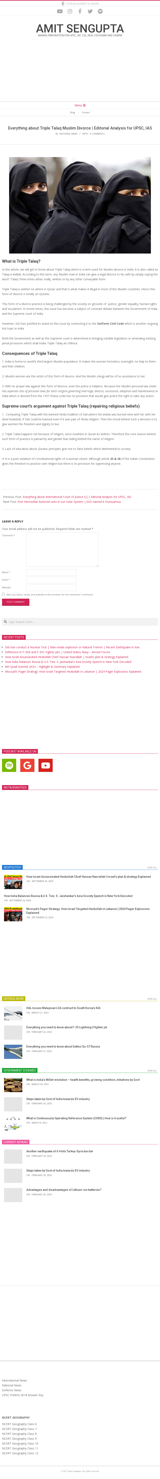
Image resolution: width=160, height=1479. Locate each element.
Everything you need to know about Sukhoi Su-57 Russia (63, 1046)
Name (6, 572)
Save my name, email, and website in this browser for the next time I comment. (49, 594)
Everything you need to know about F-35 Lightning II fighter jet (66, 1027)
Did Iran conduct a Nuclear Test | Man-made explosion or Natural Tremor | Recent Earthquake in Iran (72, 647)
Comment (8, 535)
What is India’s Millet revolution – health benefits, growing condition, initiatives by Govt (83, 1079)
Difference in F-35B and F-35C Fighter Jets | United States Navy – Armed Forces (57, 652)
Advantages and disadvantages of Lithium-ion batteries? (63, 1189)
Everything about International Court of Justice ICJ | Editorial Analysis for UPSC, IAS (77, 497)
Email (6, 579)
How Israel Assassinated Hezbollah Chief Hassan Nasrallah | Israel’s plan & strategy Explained (66, 657)
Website (6, 587)
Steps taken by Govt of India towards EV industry (58, 1099)
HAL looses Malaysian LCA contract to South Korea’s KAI (63, 1008)
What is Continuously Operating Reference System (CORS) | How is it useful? (76, 1118)
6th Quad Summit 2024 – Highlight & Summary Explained (42, 667)
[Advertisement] (80, 72)
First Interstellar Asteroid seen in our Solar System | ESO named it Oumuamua (69, 502)
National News (68, 133)
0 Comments (97, 133)
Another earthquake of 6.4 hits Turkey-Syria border (59, 1151)
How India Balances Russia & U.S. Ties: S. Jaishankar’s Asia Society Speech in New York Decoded (68, 662)
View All (152, 867)
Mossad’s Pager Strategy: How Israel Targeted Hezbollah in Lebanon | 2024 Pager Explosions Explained (73, 671)
